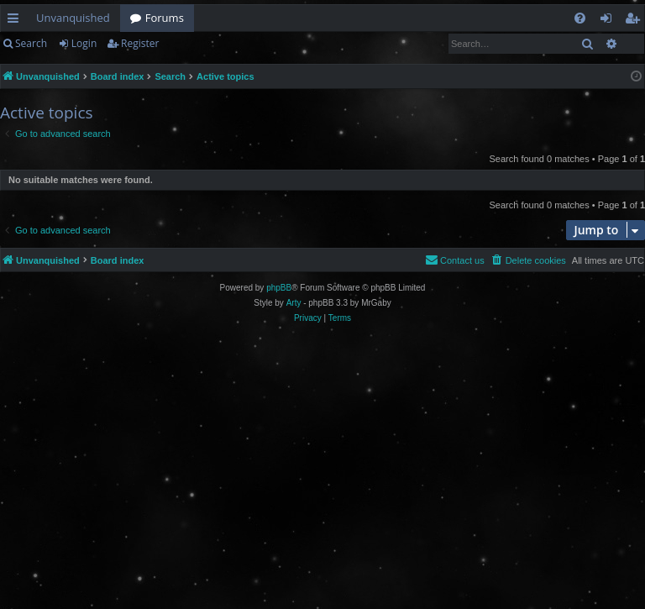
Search (31, 43)
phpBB (278, 287)
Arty (294, 302)
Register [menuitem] (636, 21)
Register (140, 43)
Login (84, 43)
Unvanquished (73, 17)
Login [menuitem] (609, 21)
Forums (164, 17)
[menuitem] (580, 18)
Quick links (16, 21)
